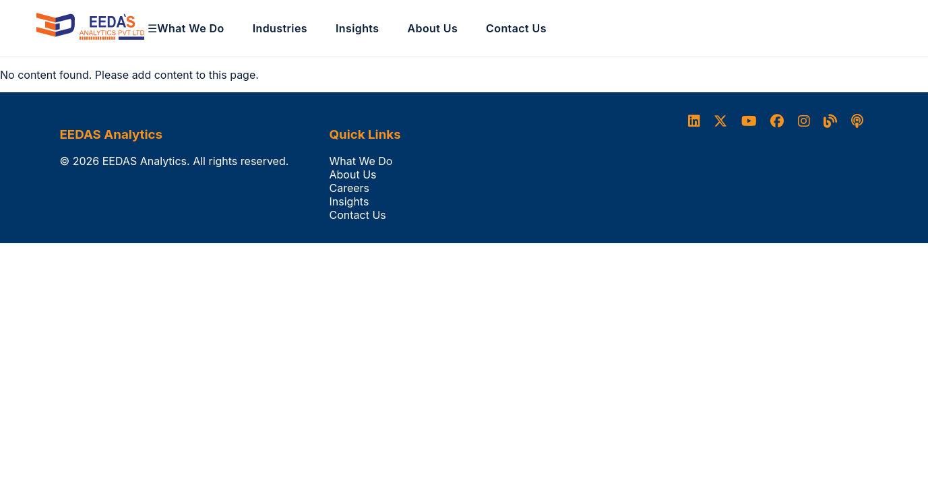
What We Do (190, 28)
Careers (350, 188)
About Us (432, 28)
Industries (280, 28)
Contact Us (516, 28)
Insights (357, 28)
